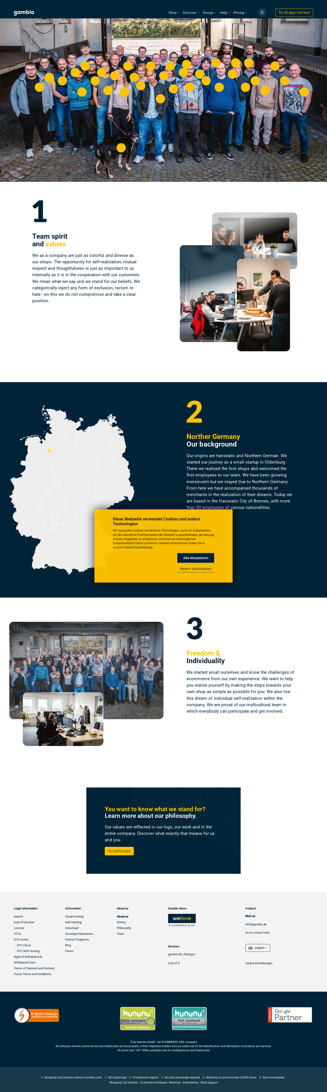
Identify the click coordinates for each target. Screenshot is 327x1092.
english (256, 948)
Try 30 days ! (294, 13)
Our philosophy (119, 851)
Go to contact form (257, 932)
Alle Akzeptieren (195, 558)
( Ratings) (188, 954)
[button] (174, 12)
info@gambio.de (256, 924)
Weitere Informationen (195, 569)
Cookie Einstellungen (258, 963)
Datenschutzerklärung (137, 547)
